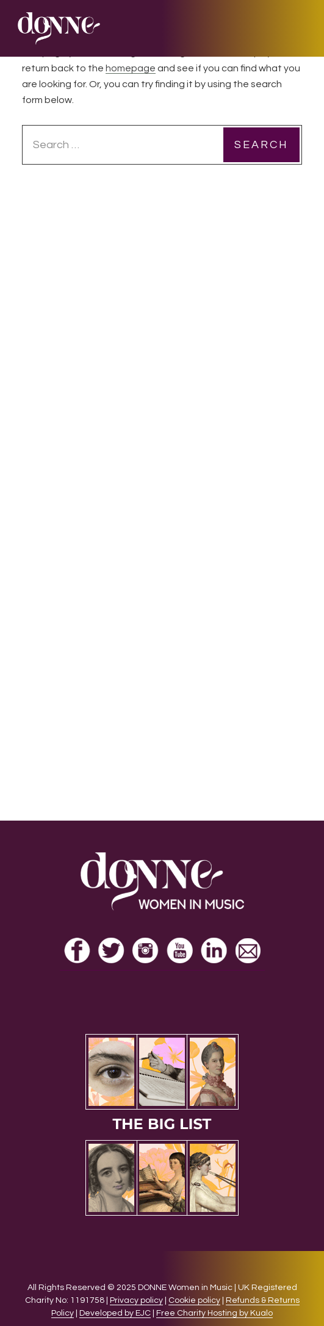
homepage (131, 68)
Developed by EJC (115, 1313)
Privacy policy (136, 1300)
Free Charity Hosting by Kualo (214, 1313)
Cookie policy (194, 1300)
